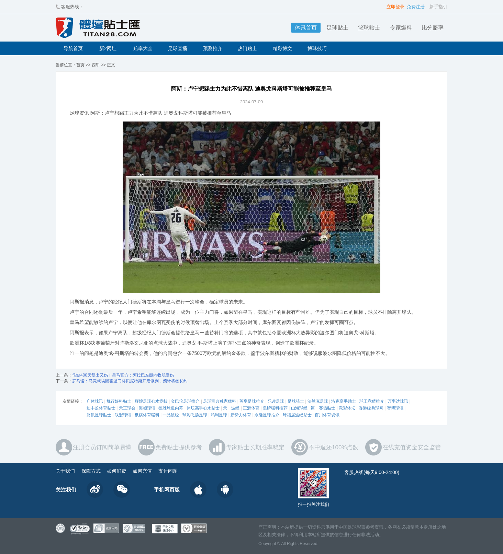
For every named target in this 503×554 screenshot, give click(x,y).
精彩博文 (282, 48)
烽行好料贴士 (119, 401)
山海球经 (299, 408)
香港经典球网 (371, 408)
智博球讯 (395, 408)
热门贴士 (247, 48)
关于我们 (65, 471)
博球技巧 (317, 48)
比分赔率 (433, 28)
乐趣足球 (276, 401)
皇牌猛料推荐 (275, 408)
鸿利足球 (219, 415)
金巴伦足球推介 (185, 401)
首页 (80, 64)
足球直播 (177, 48)
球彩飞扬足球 (194, 415)
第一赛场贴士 (323, 408)
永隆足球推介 (267, 415)
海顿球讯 (147, 408)
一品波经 (171, 415)
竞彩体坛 (347, 408)
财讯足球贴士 (99, 415)
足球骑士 (296, 401)
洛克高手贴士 (343, 401)
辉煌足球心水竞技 (151, 401)
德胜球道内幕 (170, 408)
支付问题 (168, 471)
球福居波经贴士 (297, 415)
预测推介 (212, 48)
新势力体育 (241, 415)
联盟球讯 (123, 415)
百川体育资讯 (327, 415)
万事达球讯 (398, 401)
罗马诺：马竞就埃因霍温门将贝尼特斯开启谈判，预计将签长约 (130, 381)
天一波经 (231, 408)
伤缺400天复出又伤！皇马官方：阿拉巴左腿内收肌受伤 (123, 375)
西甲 (96, 64)
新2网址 (107, 48)
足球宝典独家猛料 (219, 401)
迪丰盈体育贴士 (101, 408)
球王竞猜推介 (371, 401)
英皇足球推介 (251, 401)
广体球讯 (95, 401)
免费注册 (416, 6)
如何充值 (142, 471)
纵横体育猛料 (147, 415)
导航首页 (73, 48)
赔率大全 (143, 48)
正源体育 (251, 408)
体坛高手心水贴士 (203, 408)
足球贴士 (337, 28)
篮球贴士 (369, 28)
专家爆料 (401, 28)
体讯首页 (306, 28)
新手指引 (438, 6)
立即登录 (395, 6)
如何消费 (116, 471)
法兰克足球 (318, 401)
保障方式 (91, 471)
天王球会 (127, 408)
